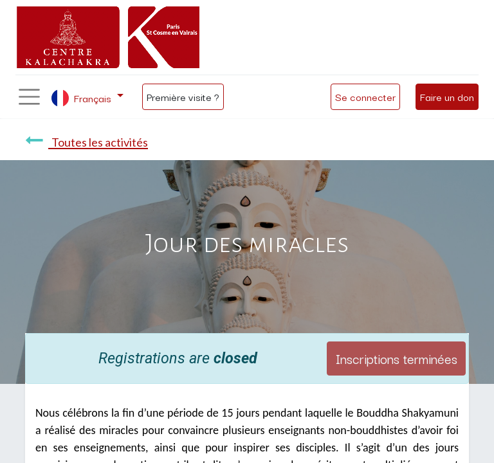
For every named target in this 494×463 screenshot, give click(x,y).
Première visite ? (183, 96)
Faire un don (447, 96)
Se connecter (365, 96)
